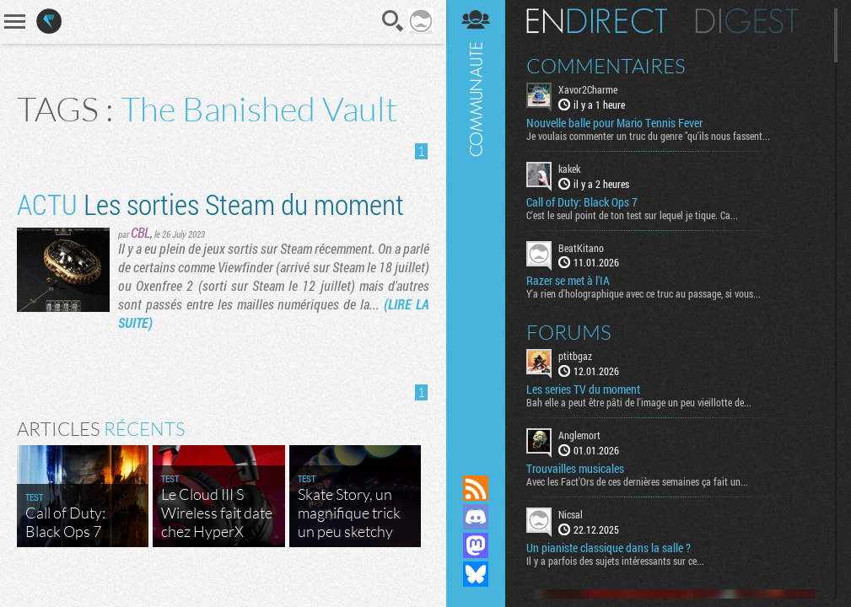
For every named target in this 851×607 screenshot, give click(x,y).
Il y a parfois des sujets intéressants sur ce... (615, 560)
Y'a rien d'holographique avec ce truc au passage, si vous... (643, 293)
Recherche (393, 21)
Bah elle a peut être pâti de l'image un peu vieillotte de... (638, 402)
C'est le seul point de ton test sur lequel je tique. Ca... (632, 215)
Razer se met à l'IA (568, 280)
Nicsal (570, 514)
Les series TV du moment (583, 389)
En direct (596, 21)
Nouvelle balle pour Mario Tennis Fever (614, 123)
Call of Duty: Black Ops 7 (582, 202)
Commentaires (606, 65)
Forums (568, 332)
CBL (140, 232)
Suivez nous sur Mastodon (475, 545)
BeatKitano (581, 248)
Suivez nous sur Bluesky (475, 574)
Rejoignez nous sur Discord (475, 516)
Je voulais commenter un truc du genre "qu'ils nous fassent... (648, 135)
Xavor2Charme (587, 89)
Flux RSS (475, 488)
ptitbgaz (575, 356)
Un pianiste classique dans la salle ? (608, 548)
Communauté (476, 221)
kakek (569, 168)
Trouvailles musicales (575, 468)
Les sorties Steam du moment (210, 204)
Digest (747, 21)
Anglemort (579, 435)
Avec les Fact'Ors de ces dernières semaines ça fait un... (637, 481)
